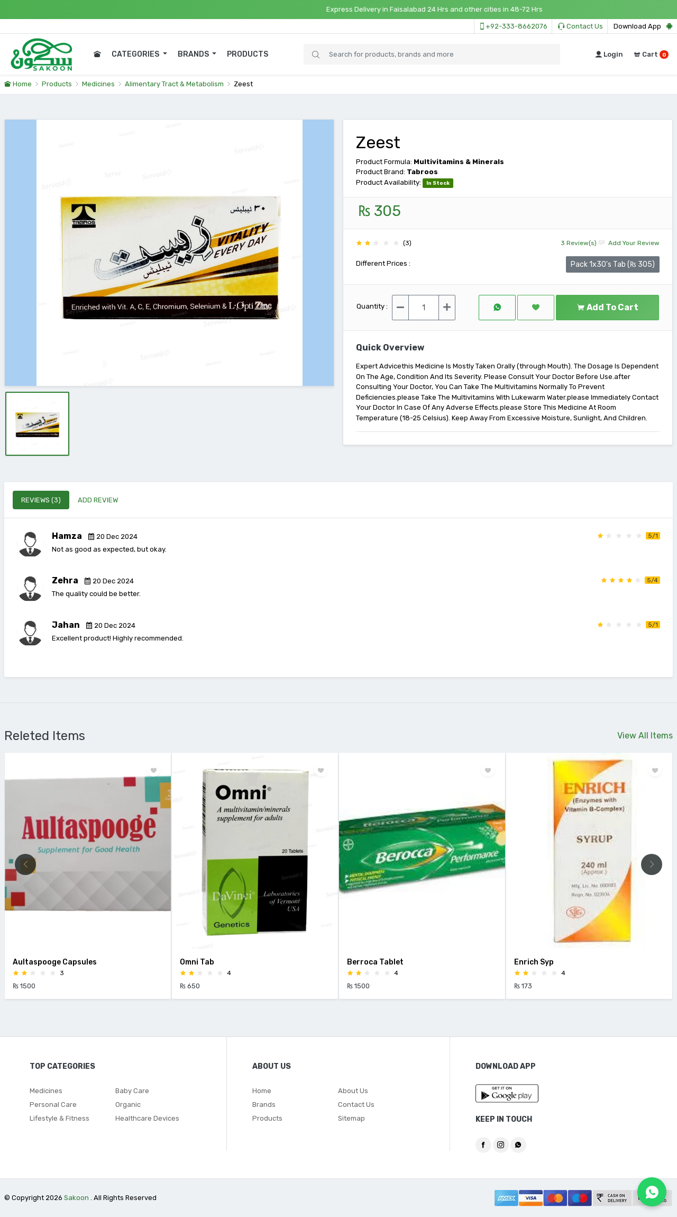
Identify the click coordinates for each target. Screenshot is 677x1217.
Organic (128, 1104)
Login (609, 54)
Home (18, 84)
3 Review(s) (579, 243)
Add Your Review (629, 243)
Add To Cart (607, 307)
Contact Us (580, 26)
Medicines (98, 84)
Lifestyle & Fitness (59, 1118)
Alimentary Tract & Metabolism (174, 84)
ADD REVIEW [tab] (98, 500)
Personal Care (53, 1104)
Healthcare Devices (147, 1118)
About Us (353, 1091)
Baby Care (132, 1091)
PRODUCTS (247, 54)
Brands (264, 1104)
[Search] (432, 54)
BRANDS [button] (194, 54)
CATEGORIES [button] (136, 54)
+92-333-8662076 (513, 26)
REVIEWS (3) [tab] (41, 500)
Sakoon (76, 1198)
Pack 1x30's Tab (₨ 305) (613, 264)
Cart (651, 54)
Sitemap (351, 1118)
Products (57, 84)
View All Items (645, 736)
